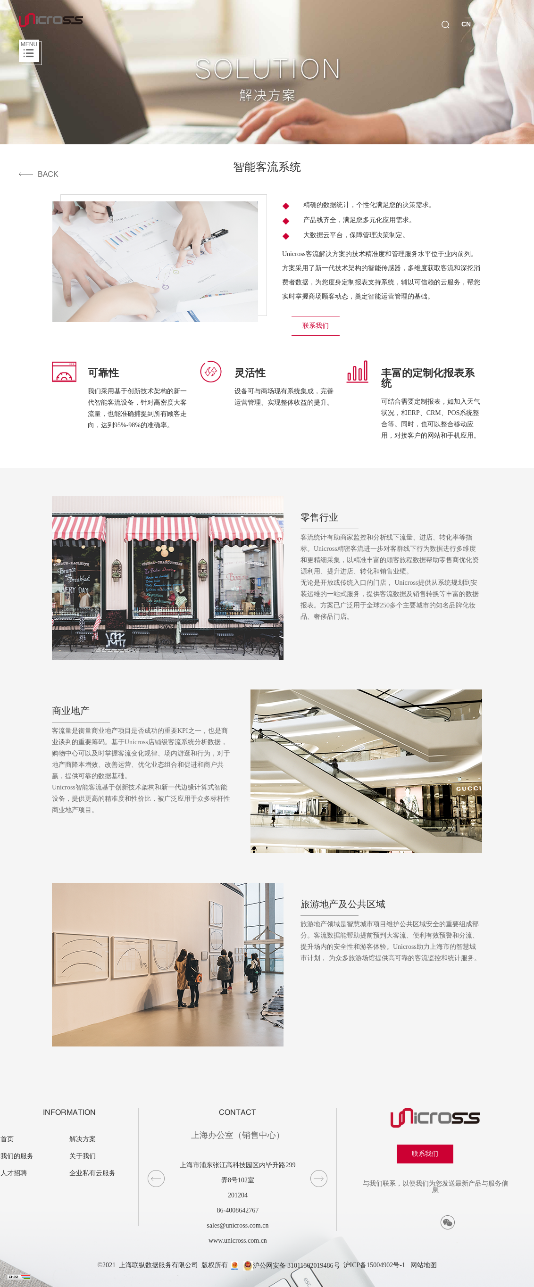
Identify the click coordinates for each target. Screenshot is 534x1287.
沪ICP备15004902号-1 (374, 1265)
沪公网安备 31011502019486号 (291, 1265)
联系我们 (315, 325)
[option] (120, 395)
